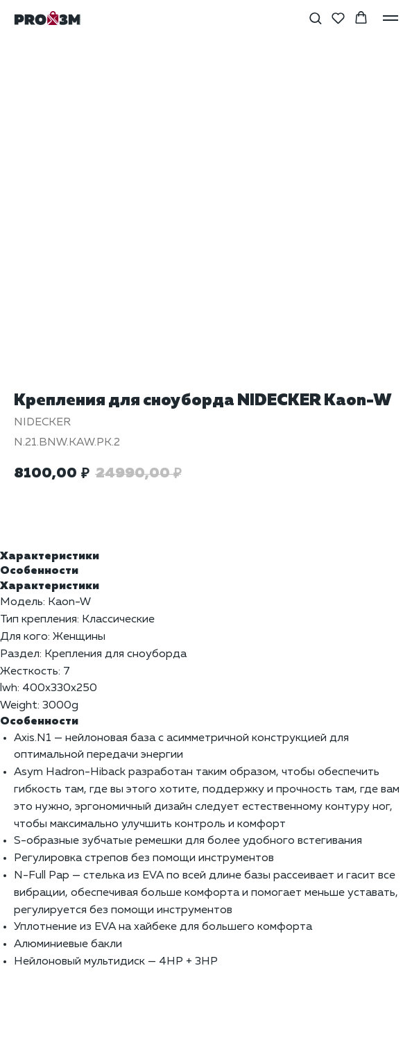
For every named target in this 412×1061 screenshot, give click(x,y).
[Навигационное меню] (390, 18)
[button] (315, 17)
